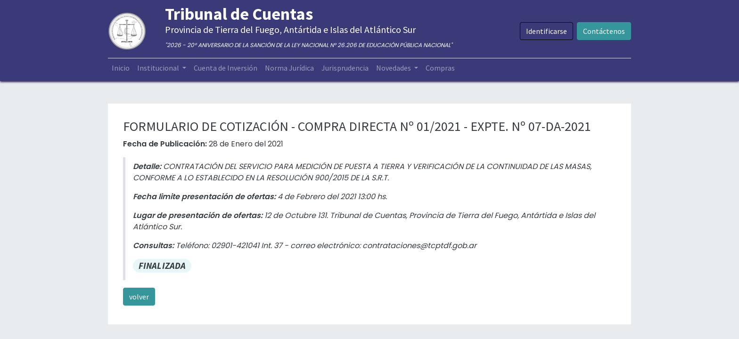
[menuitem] (120, 67)
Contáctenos (604, 31)
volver (139, 296)
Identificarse (546, 31)
